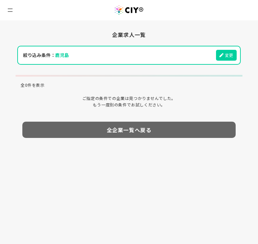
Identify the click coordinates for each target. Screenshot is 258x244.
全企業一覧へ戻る (129, 130)
